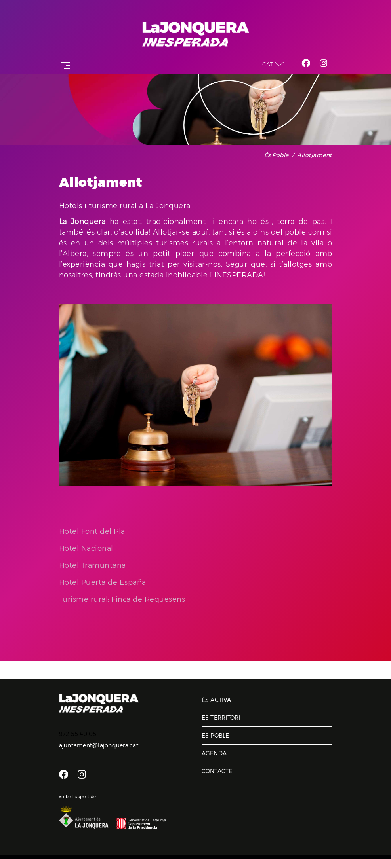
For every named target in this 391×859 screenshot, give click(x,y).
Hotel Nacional (86, 548)
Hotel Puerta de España (102, 582)
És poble (276, 155)
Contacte (217, 771)
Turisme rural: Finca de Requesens (122, 599)
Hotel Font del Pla (92, 531)
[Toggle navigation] (64, 64)
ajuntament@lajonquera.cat (99, 745)
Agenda (214, 753)
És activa (216, 700)
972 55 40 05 (78, 734)
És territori (221, 717)
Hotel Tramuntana (92, 565)
